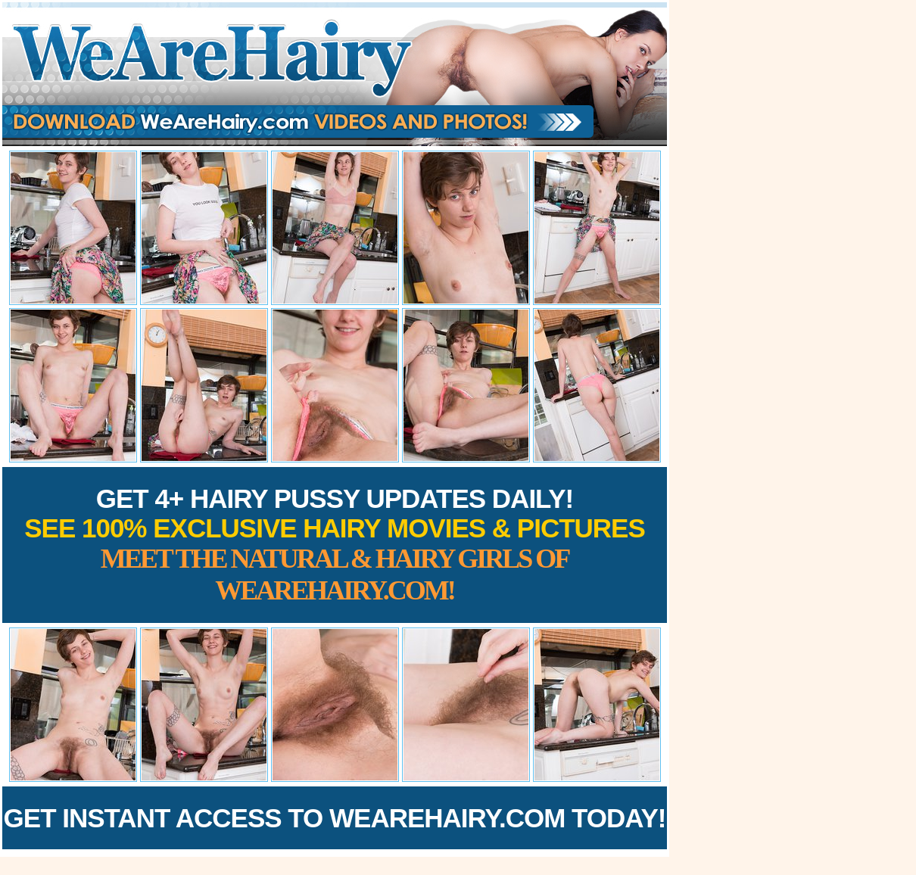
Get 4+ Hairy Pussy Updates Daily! (334, 545)
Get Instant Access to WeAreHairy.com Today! (335, 818)
